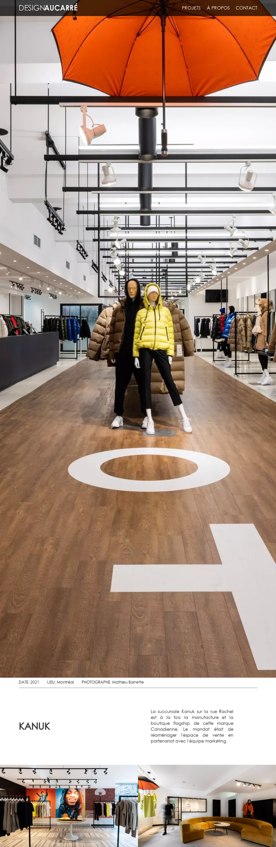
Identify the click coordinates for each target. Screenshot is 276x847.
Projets (191, 8)
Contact (246, 8)
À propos (218, 8)
